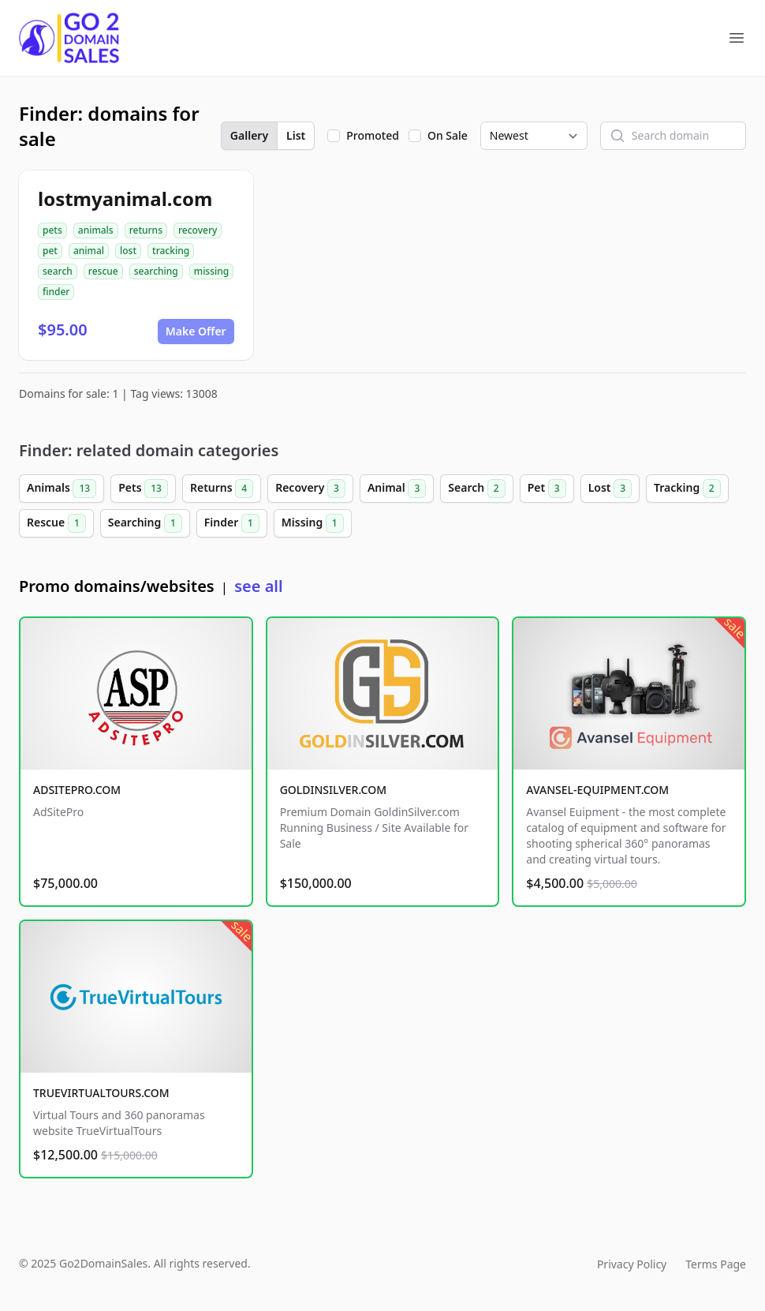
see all (258, 586)
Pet (547, 488)
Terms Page (715, 1264)
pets (52, 230)
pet (50, 250)
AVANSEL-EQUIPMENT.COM (597, 789)
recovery (197, 230)
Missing (313, 523)
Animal (397, 488)
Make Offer (196, 331)
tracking (170, 250)
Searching (145, 523)
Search (476, 488)
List (295, 135)
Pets (143, 488)
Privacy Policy (631, 1264)
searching (156, 271)
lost (128, 250)
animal (88, 250)
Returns (221, 488)
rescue (103, 271)
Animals (61, 488)
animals (96, 230)
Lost (610, 488)
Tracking (687, 488)
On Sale (447, 135)
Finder (231, 523)
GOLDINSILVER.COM (333, 789)
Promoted (372, 135)
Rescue (56, 523)
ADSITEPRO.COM (77, 789)
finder (56, 291)
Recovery (310, 488)
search (58, 271)
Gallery (249, 135)
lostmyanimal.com (125, 198)
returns (145, 230)
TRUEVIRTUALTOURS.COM (101, 1092)
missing (211, 271)
